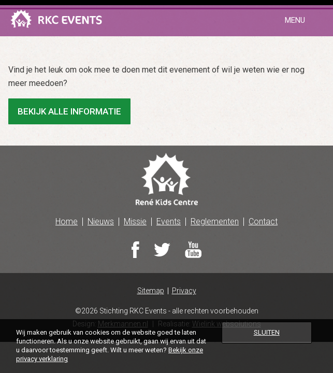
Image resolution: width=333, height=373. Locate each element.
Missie (135, 221)
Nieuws (101, 221)
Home (66, 221)
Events (168, 221)
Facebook (135, 249)
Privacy (184, 291)
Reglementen (215, 221)
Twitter (162, 249)
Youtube (193, 249)
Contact (263, 221)
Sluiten (267, 332)
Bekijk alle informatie (69, 111)
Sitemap (150, 291)
